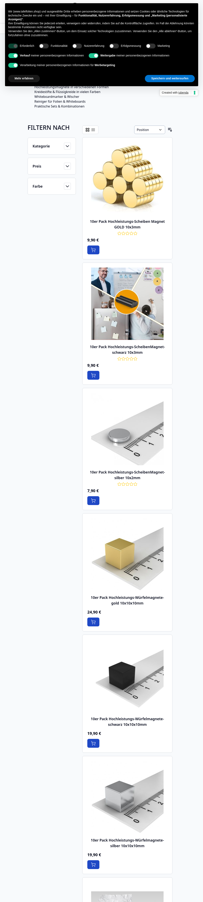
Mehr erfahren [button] (24, 78)
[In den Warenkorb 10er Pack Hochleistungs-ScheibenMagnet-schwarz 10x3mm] (93, 375)
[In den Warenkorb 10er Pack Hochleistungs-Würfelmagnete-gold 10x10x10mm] (93, 622)
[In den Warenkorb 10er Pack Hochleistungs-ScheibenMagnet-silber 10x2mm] (93, 500)
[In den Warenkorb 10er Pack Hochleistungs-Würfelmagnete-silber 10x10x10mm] (93, 864)
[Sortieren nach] (149, 130)
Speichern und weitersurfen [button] (169, 78)
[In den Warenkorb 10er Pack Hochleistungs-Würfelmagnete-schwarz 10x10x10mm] (93, 743)
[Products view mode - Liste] (93, 129)
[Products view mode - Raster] (87, 129)
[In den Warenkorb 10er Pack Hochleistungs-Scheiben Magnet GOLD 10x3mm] (93, 249)
